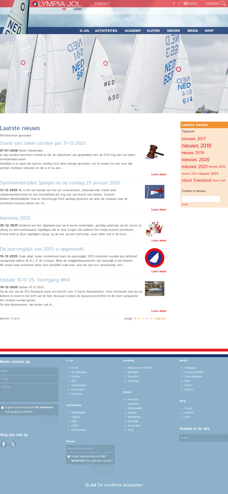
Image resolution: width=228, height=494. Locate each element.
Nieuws (70, 441)
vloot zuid (218, 181)
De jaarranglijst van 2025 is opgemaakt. (42, 249)
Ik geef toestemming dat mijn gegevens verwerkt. (29, 410)
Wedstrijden (78, 413)
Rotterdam (134, 426)
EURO (75, 426)
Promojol (76, 394)
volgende (160, 319)
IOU (73, 381)
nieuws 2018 (196, 146)
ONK (74, 421)
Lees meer (159, 174)
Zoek (185, 204)
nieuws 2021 (195, 166)
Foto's (188, 385)
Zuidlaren (133, 404)
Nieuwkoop (134, 417)
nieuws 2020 (196, 159)
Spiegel (132, 413)
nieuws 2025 (208, 173)
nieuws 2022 (217, 166)
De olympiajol (79, 372)
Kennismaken (78, 385)
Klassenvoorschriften (140, 368)
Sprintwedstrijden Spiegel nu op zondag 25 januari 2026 (60, 183)
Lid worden (77, 390)
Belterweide (135, 408)
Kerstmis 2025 (15, 218)
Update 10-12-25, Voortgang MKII (35, 280)
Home (74, 368)
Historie (75, 377)
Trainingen (134, 381)
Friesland (133, 399)
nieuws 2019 (193, 153)
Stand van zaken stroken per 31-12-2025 (43, 143)
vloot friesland (196, 180)
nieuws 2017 (194, 139)
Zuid (130, 430)
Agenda (75, 417)
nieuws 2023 (190, 174)
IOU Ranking (78, 430)
